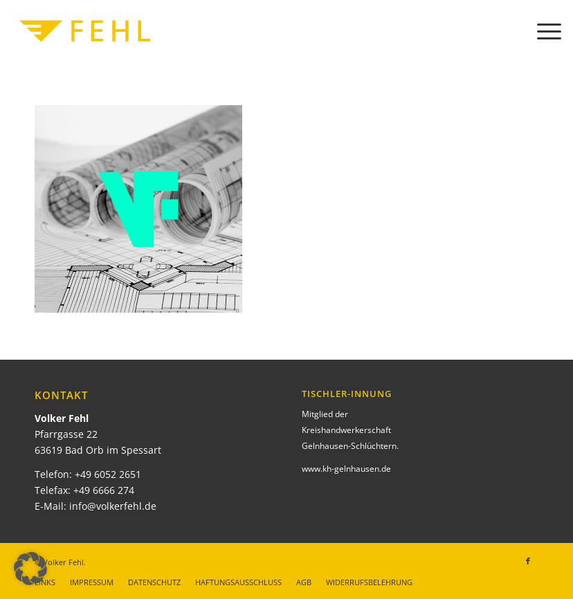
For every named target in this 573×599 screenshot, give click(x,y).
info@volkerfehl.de (112, 506)
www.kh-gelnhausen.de (346, 468)
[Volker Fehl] (85, 31)
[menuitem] (542, 31)
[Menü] (542, 31)
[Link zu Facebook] (528, 561)
